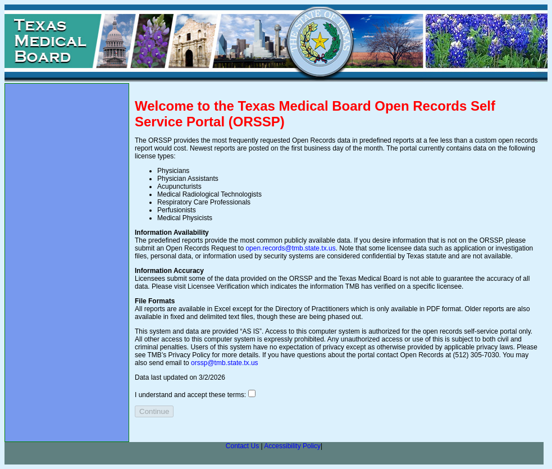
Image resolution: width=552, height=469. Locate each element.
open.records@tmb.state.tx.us (290, 248)
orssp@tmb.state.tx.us (224, 363)
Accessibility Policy (292, 446)
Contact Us (242, 446)
